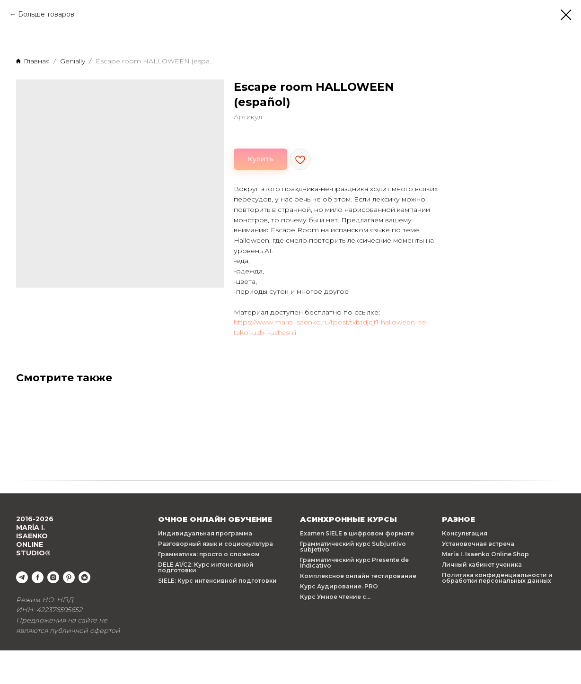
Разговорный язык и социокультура (215, 543)
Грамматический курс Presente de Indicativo (354, 562)
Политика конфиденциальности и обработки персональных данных (497, 577)
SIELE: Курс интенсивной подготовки (217, 580)
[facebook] (38, 577)
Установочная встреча (478, 543)
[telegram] (22, 577)
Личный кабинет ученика (482, 564)
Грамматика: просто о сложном (209, 554)
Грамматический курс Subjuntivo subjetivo (353, 546)
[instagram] (53, 577)
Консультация (464, 533)
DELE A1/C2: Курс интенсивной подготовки (206, 567)
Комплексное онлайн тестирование (358, 575)
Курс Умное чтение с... (335, 596)
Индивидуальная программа (205, 533)
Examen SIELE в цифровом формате (357, 533)
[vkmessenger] (84, 577)
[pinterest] (69, 577)
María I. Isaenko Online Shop (485, 554)
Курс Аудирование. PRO (339, 586)
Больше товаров (46, 14)
